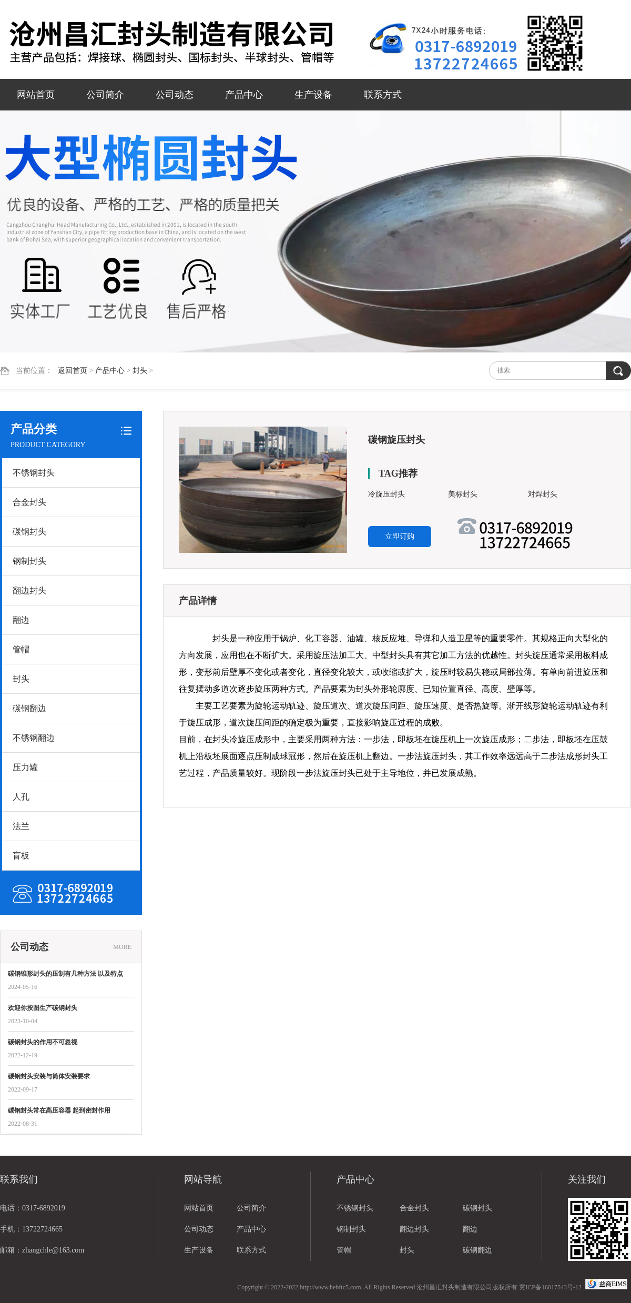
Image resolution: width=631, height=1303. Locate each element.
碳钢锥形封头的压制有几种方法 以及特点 (65, 973)
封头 (140, 371)
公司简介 (105, 94)
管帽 (21, 649)
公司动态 (175, 94)
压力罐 (25, 767)
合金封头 (29, 502)
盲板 (21, 855)
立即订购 (399, 536)
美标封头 (462, 494)
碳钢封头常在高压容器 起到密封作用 (59, 1110)
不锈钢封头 (34, 472)
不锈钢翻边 (34, 737)
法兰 (21, 826)
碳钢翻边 (29, 708)
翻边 (21, 619)
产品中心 (244, 94)
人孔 (21, 796)
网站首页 (36, 94)
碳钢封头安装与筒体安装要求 (49, 1076)
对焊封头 (542, 494)
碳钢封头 (29, 531)
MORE (122, 947)
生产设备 (313, 94)
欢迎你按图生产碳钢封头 (42, 1008)
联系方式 (383, 94)
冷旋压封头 (386, 494)
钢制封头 (29, 561)
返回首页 (72, 371)
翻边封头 (29, 590)
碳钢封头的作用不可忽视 (42, 1042)
